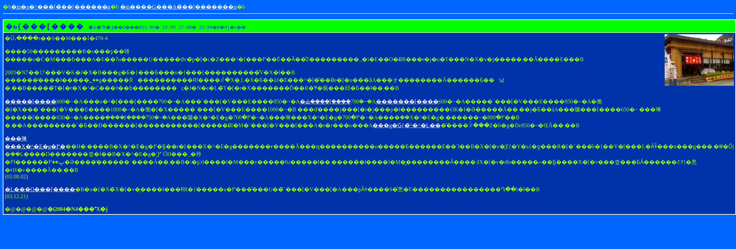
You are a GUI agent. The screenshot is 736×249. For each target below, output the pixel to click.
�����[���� (30, 101)
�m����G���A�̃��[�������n (178, 7)
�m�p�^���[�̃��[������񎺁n (60, 7)
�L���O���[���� (40, 189)
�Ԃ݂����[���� (325, 101)
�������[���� (407, 101)
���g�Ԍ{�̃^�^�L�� (406, 125)
